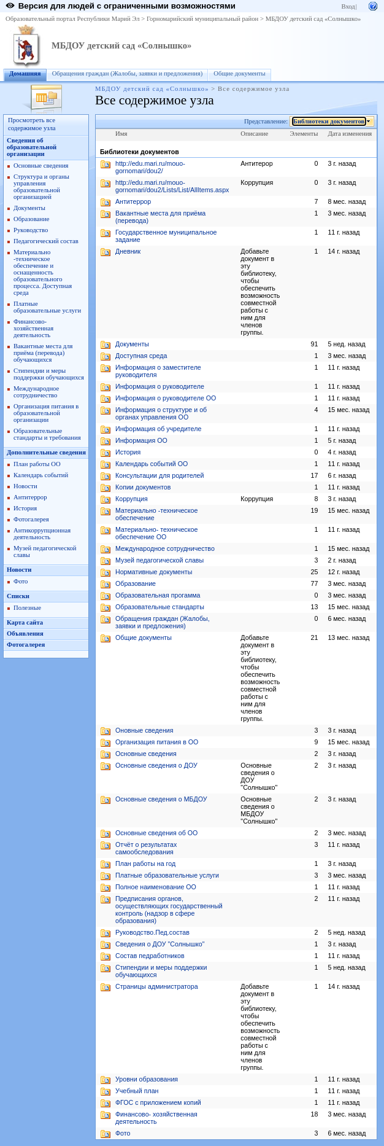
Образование (31, 219)
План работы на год (145, 863)
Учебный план (137, 1090)
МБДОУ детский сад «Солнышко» (313, 18)
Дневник (127, 251)
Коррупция (131, 498)
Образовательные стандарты (159, 606)
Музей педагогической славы (159, 560)
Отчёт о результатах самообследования (146, 848)
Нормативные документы (153, 571)
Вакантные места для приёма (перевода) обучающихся (43, 353)
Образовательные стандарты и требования (47, 434)
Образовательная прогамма (157, 595)
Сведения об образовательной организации (31, 147)
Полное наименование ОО (155, 887)
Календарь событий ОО (151, 463)
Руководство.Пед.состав (152, 932)
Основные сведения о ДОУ (156, 765)
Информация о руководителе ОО (165, 398)
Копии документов (143, 487)
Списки (18, 596)
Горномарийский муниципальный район (202, 18)
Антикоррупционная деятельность (42, 533)
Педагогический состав (46, 241)
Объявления (25, 633)
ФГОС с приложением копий (158, 1102)
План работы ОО (37, 464)
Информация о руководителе (159, 386)
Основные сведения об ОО (156, 832)
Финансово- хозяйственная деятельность (33, 328)
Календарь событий (40, 475)
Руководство (30, 230)
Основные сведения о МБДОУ (161, 799)
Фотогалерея (31, 519)
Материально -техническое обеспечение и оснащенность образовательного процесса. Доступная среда (42, 272)
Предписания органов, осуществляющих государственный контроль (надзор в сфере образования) (169, 909)
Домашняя (25, 73)
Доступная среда (141, 355)
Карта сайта (25, 622)
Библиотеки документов (329, 121)
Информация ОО (141, 440)
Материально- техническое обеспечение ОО (156, 533)
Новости (25, 486)
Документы (29, 208)
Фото (20, 581)
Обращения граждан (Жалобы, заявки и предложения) (127, 73)
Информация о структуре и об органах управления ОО (161, 413)
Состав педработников (150, 955)
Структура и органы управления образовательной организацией (41, 186)
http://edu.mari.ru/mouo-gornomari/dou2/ (150, 167)
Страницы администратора (156, 986)
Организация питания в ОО (156, 742)
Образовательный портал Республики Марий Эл (73, 18)
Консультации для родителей (159, 475)
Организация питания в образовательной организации (46, 413)
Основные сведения (41, 165)
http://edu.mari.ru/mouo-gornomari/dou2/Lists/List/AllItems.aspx (172, 186)
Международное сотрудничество (36, 392)
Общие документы (239, 73)
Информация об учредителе (158, 428)
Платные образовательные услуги (47, 307)
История (25, 508)
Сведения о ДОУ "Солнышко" (160, 944)
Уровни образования (146, 1079)
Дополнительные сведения (46, 452)
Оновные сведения (144, 730)
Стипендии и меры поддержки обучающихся (48, 374)
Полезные (27, 607)
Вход (348, 6)
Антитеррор (30, 497)
